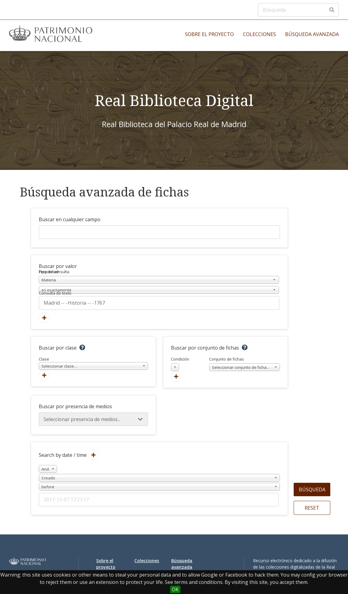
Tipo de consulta (54, 271)
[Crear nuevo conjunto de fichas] (176, 376)
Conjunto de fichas (244, 363)
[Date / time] (159, 499)
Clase (93, 363)
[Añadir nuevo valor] (44, 317)
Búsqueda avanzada (312, 34)
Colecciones (259, 34)
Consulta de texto (55, 293)
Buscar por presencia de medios (75, 406)
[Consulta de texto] (159, 303)
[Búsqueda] (298, 9)
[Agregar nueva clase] (44, 375)
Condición (180, 363)
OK (175, 589)
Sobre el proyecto (209, 34)
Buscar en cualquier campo (69, 219)
